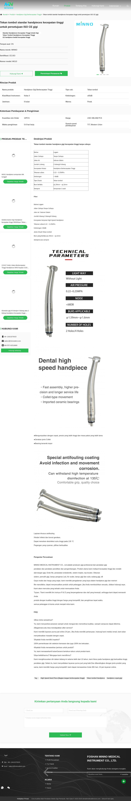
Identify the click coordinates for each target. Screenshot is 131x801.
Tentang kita (81, 6)
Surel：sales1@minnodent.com (13, 766)
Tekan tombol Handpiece (96, 678)
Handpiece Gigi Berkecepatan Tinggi (28, 14)
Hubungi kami (98, 6)
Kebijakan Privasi (23, 799)
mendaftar (124, 774)
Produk (67, 6)
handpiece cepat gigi (114, 678)
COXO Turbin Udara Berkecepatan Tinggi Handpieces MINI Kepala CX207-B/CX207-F (15, 267)
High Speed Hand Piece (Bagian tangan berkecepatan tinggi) (63, 678)
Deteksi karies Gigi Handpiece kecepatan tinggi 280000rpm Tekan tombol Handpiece (13, 222)
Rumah (56, 6)
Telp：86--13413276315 (11, 762)
